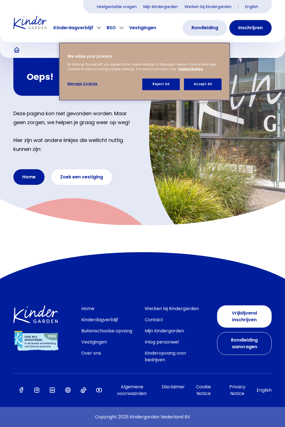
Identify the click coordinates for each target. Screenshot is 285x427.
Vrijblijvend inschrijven (244, 316)
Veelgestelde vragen (117, 6)
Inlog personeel (162, 342)
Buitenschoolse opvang (106, 331)
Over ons (91, 353)
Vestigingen (142, 27)
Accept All (203, 84)
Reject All (161, 84)
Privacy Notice (237, 390)
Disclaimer (173, 387)
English (251, 6)
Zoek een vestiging (81, 177)
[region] (144, 71)
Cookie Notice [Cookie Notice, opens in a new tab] (190, 69)
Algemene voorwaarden (132, 390)
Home (29, 177)
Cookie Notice (203, 390)
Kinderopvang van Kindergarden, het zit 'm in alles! (16, 50)
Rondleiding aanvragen (244, 343)
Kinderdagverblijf (73, 27)
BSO (111, 27)
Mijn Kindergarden (160, 6)
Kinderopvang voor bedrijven (165, 356)
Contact (154, 319)
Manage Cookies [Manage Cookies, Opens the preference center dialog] (82, 84)
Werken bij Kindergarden (208, 6)
